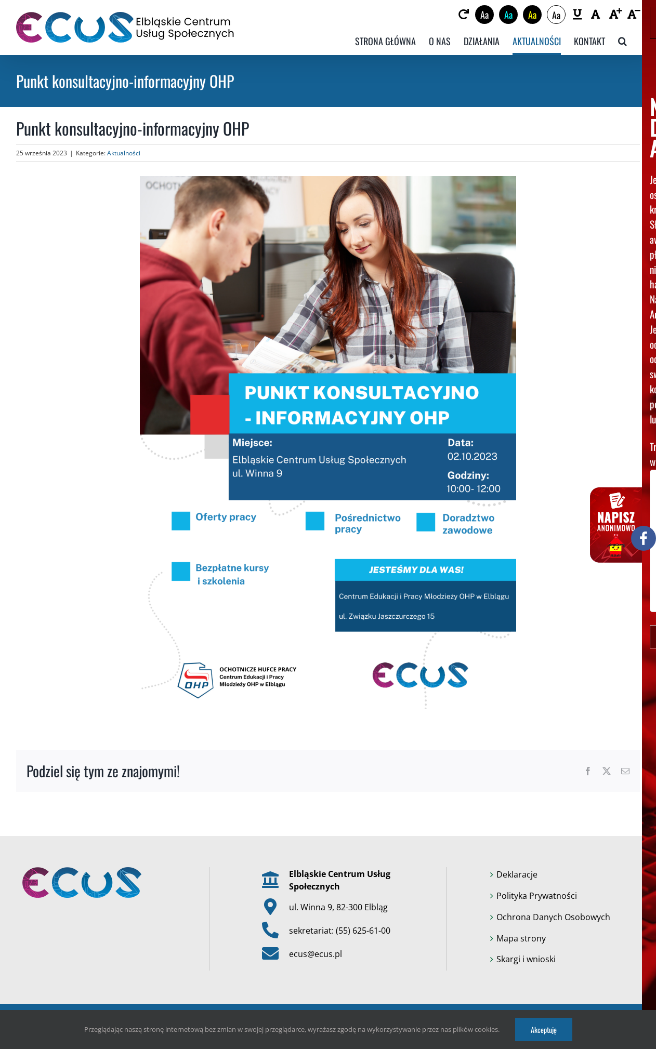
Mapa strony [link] (521, 938)
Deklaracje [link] (516, 874)
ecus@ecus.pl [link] (315, 954)
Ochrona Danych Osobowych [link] (553, 917)
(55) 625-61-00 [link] (363, 930)
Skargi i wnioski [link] (526, 959)
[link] (463, 14)
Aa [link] (484, 14)
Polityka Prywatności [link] (536, 895)
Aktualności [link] (123, 153)
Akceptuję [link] (544, 1029)
